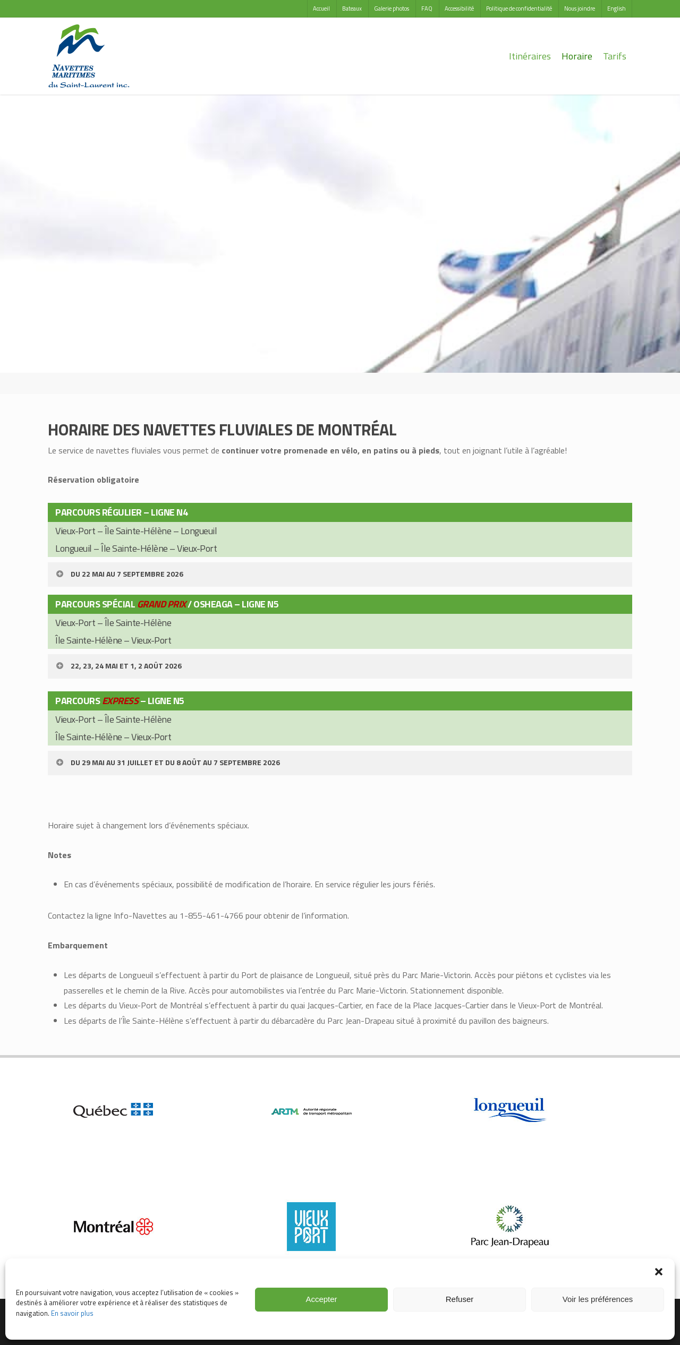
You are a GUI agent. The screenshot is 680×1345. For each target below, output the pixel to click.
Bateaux (352, 8)
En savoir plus (72, 1313)
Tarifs (614, 56)
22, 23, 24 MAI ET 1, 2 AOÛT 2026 (118, 665)
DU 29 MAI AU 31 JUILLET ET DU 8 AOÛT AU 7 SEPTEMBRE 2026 (167, 762)
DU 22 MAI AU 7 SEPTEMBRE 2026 (119, 573)
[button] (658, 1271)
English (616, 8)
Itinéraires (530, 56)
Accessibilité (459, 8)
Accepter (321, 1299)
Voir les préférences (598, 1299)
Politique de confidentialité (519, 8)
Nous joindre (579, 8)
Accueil (321, 8)
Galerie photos (391, 8)
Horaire (577, 56)
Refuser (460, 1299)
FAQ (426, 8)
